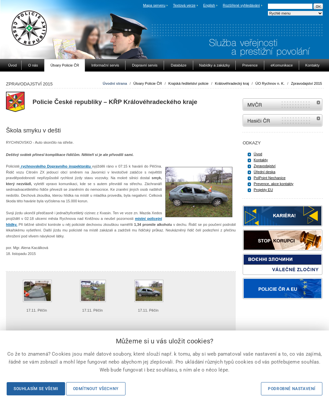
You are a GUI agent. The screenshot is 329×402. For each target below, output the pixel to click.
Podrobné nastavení (291, 388)
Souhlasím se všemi (36, 388)
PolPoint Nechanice (270, 178)
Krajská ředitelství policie (188, 83)
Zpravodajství (265, 166)
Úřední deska (264, 172)
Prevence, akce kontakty (273, 184)
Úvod (258, 154)
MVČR (282, 104)
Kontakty (261, 160)
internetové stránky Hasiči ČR (282, 120)
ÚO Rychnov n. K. (270, 83)
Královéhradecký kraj (232, 83)
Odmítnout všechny (96, 388)
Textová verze (184, 5)
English (209, 5)
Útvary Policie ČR (147, 83)
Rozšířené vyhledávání (241, 5)
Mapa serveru (154, 5)
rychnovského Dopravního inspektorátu (56, 166)
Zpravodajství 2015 (306, 83)
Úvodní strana (115, 83)
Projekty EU (263, 190)
